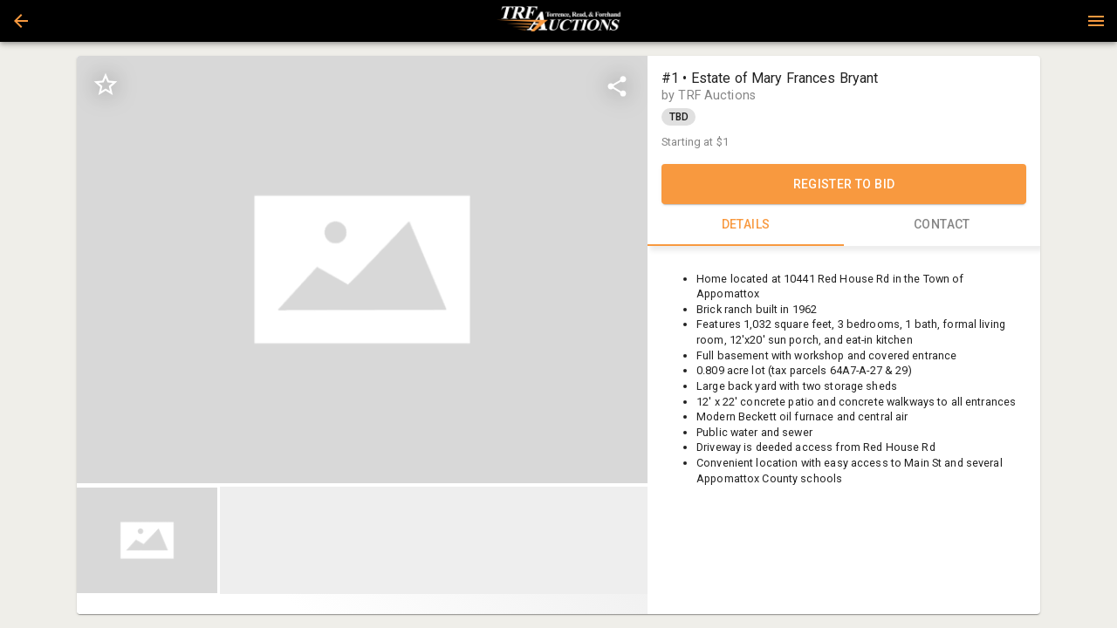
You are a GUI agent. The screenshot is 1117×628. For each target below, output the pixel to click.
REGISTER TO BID (843, 184)
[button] (21, 21)
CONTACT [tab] (942, 225)
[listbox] (362, 270)
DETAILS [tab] (746, 225)
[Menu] (1096, 21)
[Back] (21, 21)
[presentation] (558, 21)
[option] (362, 270)
